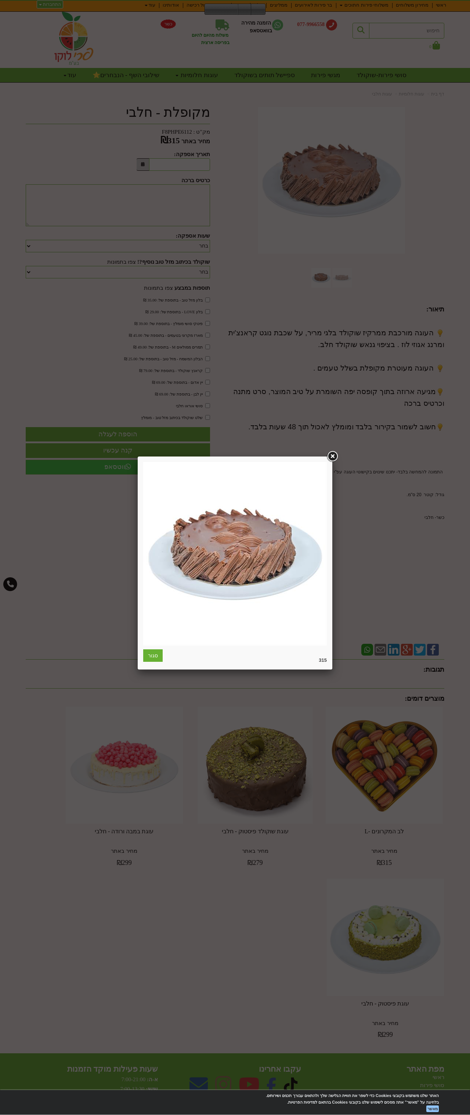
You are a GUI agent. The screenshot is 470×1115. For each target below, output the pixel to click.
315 (323, 660)
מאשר (432, 1109)
